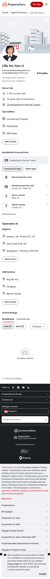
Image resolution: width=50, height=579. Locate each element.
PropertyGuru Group (25, 394)
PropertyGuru (25, 505)
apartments (6, 491)
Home (5, 12)
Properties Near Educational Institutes (25, 543)
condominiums (34, 488)
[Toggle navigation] (46, 4)
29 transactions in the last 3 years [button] (23, 104)
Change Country (10, 406)
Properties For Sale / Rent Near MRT (25, 537)
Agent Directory (19, 12)
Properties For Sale (25, 518)
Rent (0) (20, 326)
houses (45, 491)
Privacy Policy (13, 564)
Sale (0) (8, 326)
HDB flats (16, 491)
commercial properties (14, 494)
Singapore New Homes (25, 530)
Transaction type (12, 168)
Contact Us (25, 399)
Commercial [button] (23, 319)
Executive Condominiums (31, 491)
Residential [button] (8, 319)
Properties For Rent (25, 524)
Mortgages (25, 511)
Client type (30, 168)
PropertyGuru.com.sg (11, 467)
